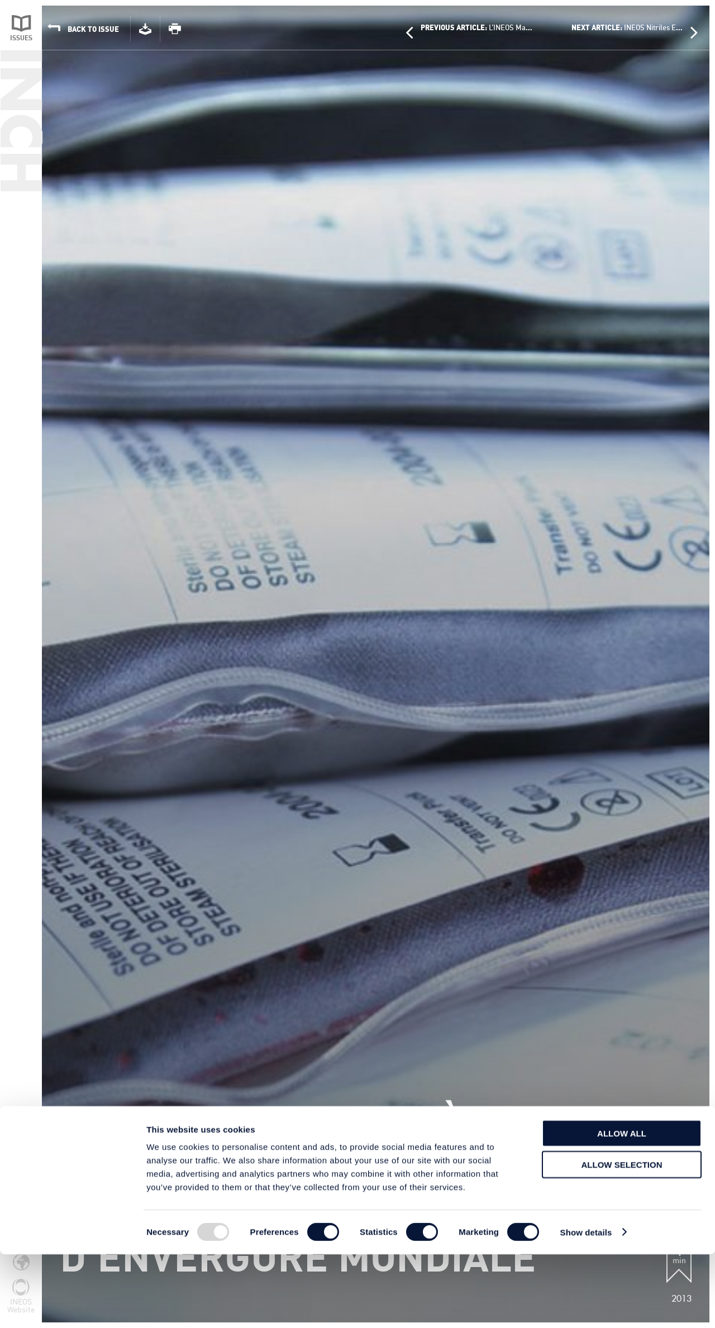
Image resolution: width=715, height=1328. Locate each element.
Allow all (621, 1207)
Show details (586, 1306)
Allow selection (621, 1239)
